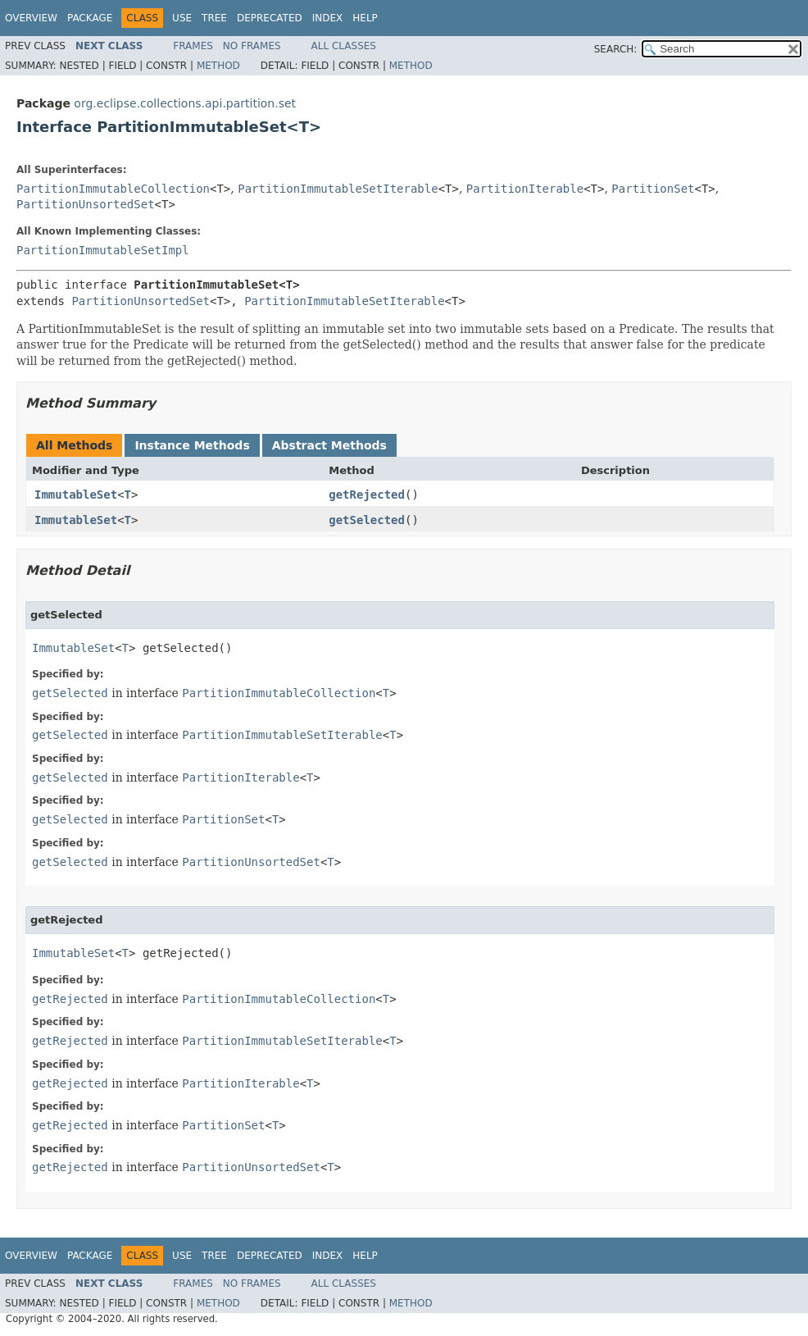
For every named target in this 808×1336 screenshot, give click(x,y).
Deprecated (269, 18)
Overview (31, 18)
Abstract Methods (329, 445)
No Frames (252, 46)
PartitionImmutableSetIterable (338, 188)
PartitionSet (652, 188)
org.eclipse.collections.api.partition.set (185, 103)
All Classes (343, 46)
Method (218, 65)
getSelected (367, 520)
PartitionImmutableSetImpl (102, 250)
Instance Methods (191, 445)
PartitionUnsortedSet (85, 204)
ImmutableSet (75, 494)
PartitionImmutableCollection (113, 188)
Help (365, 18)
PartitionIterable (524, 188)
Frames (193, 46)
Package (89, 18)
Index (327, 18)
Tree (214, 18)
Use (182, 18)
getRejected (367, 494)
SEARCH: (616, 49)
